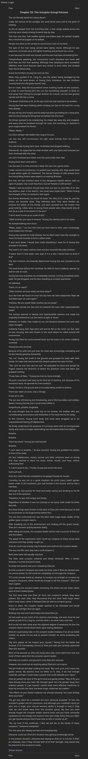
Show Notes (15, 750)
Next (77, 8)
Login (11, 2)
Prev (11, 8)
